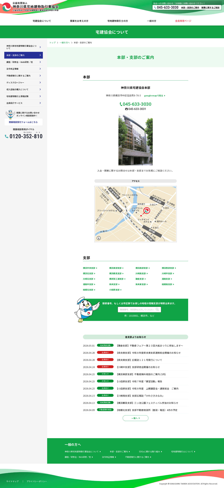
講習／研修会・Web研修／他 (19, 62)
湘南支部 (166, 278)
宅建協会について (42, 20)
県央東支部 (141, 284)
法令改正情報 (12, 68)
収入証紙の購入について (17, 89)
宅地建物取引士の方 (117, 20)
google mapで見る (153, 95)
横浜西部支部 (168, 267)
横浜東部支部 (115, 267)
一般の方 (151, 20)
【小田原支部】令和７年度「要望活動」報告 (139, 381)
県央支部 (113, 284)
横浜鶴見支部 (115, 273)
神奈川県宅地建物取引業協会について (21, 47)
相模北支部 (88, 289)
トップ (52, 42)
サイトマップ (12, 481)
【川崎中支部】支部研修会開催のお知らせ (138, 367)
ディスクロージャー (15, 82)
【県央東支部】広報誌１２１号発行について (139, 360)
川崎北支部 (88, 278)
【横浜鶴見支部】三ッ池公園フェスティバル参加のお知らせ (147, 403)
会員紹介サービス (14, 103)
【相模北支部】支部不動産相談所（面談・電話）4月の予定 (146, 410)
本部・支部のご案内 (190, 7)
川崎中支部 (167, 273)
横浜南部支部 (142, 267)
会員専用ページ (183, 20)
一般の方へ (65, 42)
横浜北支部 (88, 273)
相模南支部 (167, 284)
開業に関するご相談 (210, 7)
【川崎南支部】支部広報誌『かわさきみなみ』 (140, 395)
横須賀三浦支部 (116, 278)
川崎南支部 (141, 273)
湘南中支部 (88, 284)
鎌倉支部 (140, 278)
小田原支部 (114, 289)
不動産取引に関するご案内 (18, 75)
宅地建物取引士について (182, 451)
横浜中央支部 (89, 267)
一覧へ (134, 418)
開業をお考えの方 (79, 20)
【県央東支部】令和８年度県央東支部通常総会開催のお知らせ (148, 352)
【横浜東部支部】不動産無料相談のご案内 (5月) (141, 374)
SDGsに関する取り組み (149, 451)
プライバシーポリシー (37, 481)
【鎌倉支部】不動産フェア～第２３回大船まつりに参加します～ (149, 345)
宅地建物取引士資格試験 (17, 96)
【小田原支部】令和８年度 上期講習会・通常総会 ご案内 (147, 388)
